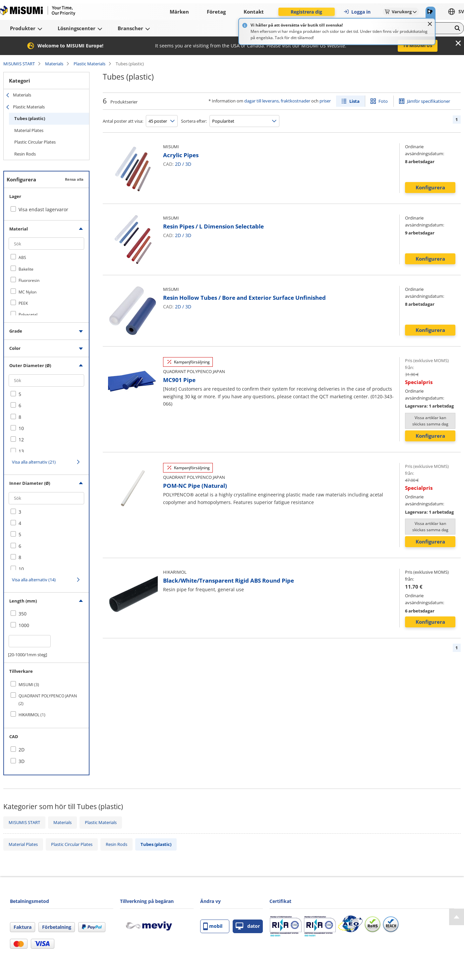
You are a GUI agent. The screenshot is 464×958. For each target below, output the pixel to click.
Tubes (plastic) (29, 118)
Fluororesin (29, 280)
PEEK (23, 303)
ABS (22, 257)
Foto (383, 101)
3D (188, 164)
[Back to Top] (456, 917)
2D (178, 164)
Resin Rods (25, 154)
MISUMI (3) (29, 684)
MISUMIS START (19, 64)
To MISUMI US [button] (417, 45)
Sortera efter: (194, 121)
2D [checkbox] (22, 749)
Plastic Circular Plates (35, 142)
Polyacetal (28, 314)
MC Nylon (27, 292)
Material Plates (28, 130)
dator (248, 926)
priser (325, 101)
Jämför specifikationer (428, 101)
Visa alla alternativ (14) (34, 580)
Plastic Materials (89, 64)
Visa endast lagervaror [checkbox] (43, 209)
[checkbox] (46, 257)
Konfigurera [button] (430, 187)
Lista (354, 101)
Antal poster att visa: (123, 121)
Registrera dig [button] (306, 12)
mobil (212, 926)
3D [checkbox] (22, 761)
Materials (54, 64)
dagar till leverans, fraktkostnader (277, 101)
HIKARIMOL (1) (32, 715)
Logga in (357, 12)
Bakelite (26, 269)
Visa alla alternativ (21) (34, 462)
